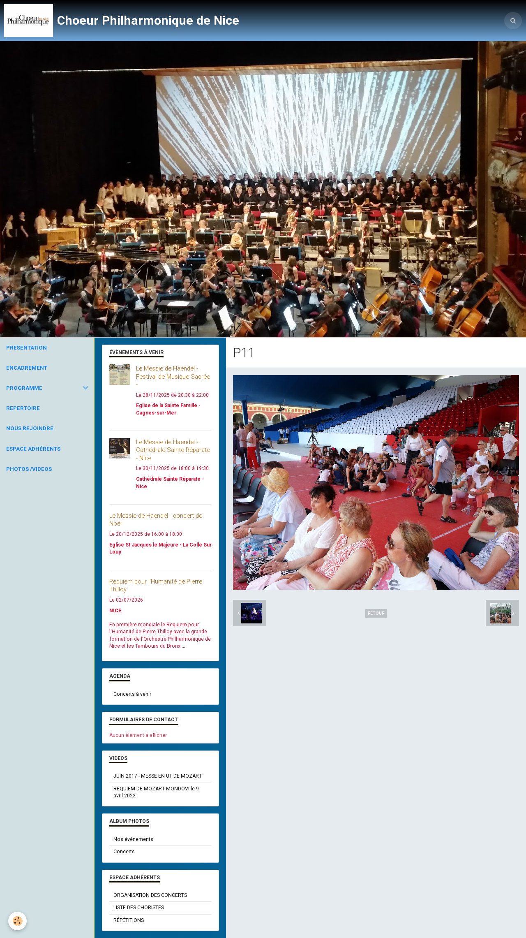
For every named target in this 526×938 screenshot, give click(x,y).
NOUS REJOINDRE (29, 428)
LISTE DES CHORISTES (138, 907)
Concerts (124, 852)
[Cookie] (17, 921)
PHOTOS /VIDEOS (29, 469)
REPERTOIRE (23, 408)
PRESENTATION (26, 348)
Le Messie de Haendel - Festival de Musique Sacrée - (173, 376)
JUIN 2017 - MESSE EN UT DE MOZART (157, 776)
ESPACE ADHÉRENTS (33, 449)
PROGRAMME (24, 388)
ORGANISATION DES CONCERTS (150, 895)
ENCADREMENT (26, 368)
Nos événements (133, 839)
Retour (376, 613)
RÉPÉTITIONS (128, 920)
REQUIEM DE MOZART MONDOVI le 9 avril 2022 (156, 792)
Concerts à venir (132, 694)
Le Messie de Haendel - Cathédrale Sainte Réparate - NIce (173, 450)
